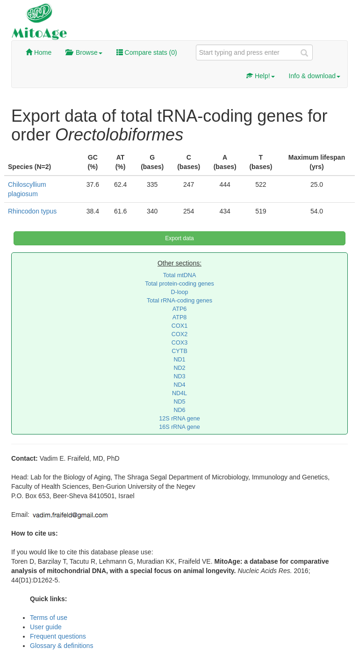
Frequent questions (58, 636)
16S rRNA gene (179, 427)
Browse (83, 52)
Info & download (314, 76)
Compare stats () (146, 52)
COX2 (179, 334)
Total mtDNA (179, 275)
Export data (179, 238)
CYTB (179, 351)
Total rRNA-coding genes (179, 300)
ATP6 (179, 309)
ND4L (179, 393)
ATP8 (179, 317)
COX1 (179, 326)
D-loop (179, 292)
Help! (260, 76)
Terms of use (48, 617)
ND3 (179, 376)
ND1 (179, 359)
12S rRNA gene (179, 418)
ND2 (179, 368)
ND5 (179, 401)
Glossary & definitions (61, 645)
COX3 (179, 342)
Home (38, 52)
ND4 (179, 385)
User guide (46, 627)
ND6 (179, 410)
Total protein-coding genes (179, 283)
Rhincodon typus (32, 211)
